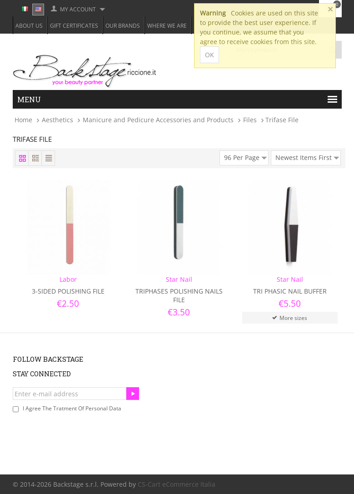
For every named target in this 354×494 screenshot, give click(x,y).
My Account (78, 9)
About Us (29, 26)
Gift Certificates (74, 26)
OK (209, 54)
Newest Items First (307, 156)
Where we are (167, 26)
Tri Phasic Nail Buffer (290, 291)
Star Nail (179, 279)
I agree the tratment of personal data (72, 408)
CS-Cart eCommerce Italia (176, 484)
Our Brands (122, 26)
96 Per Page (245, 156)
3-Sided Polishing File (68, 291)
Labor (68, 279)
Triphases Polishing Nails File (179, 295)
